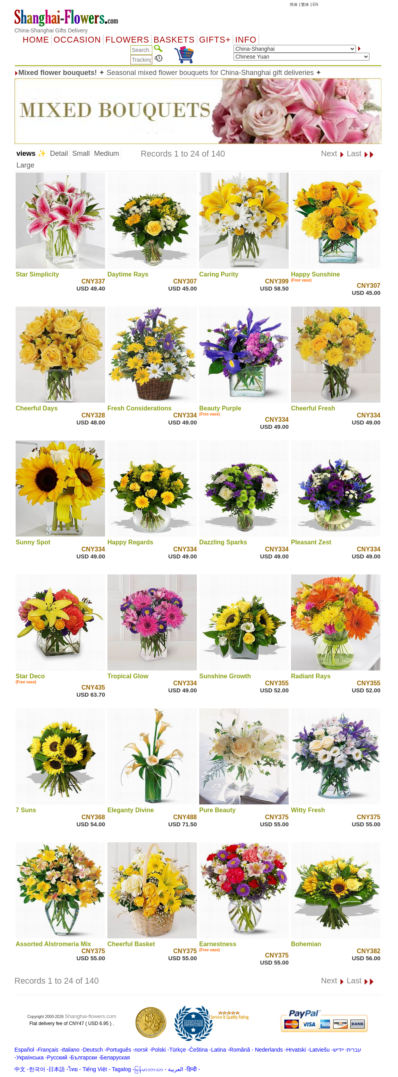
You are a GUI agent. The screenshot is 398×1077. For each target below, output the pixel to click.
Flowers (127, 40)
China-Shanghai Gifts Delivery (51, 30)
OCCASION (77, 40)
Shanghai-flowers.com (90, 1016)
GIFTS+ (215, 40)
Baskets (174, 40)
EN (315, 4)
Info (246, 40)
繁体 (305, 4)
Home (36, 40)
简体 (294, 4)
